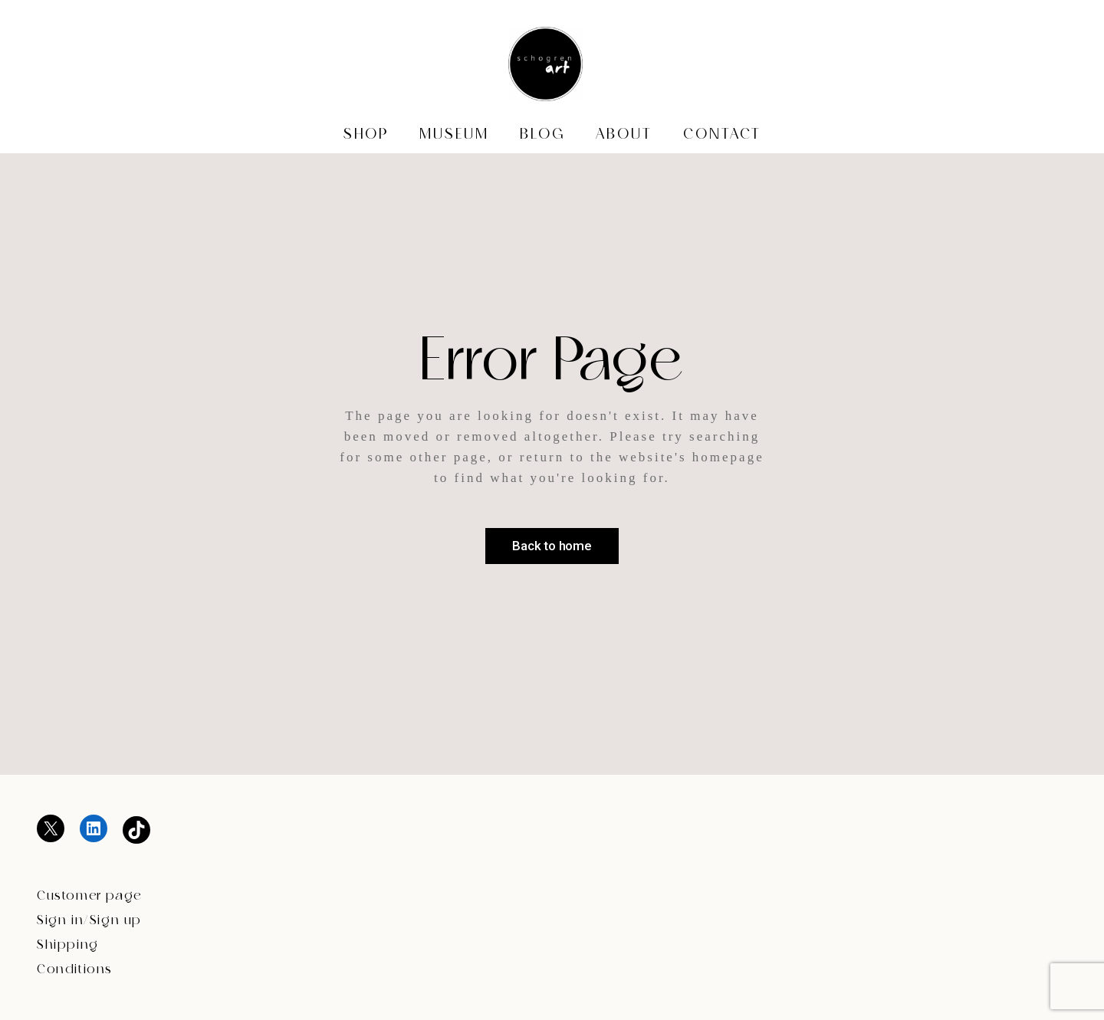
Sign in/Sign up (89, 920)
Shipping (68, 945)
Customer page (90, 896)
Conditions (75, 969)
